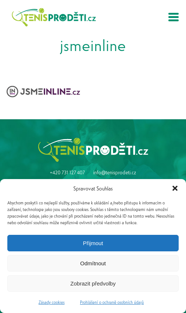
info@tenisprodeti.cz (114, 172)
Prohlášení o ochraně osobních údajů (112, 302)
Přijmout (93, 243)
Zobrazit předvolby (93, 283)
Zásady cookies (52, 302)
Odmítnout (93, 263)
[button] (175, 188)
